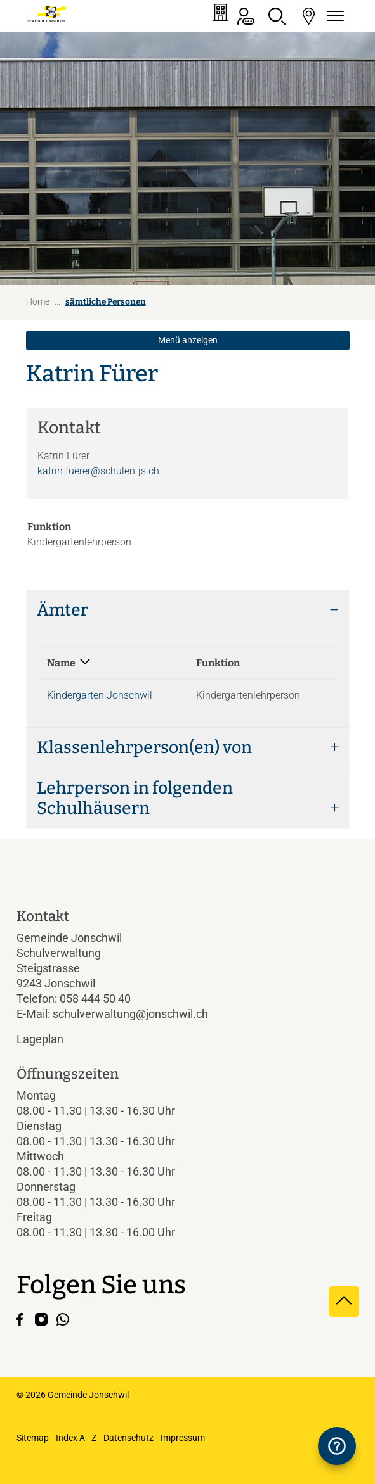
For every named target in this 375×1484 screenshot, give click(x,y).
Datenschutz (128, 1438)
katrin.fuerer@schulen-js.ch (98, 471)
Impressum (183, 1438)
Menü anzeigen (188, 340)
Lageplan (50, 1039)
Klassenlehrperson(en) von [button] (144, 747)
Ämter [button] (62, 610)
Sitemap (32, 1438)
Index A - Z (76, 1438)
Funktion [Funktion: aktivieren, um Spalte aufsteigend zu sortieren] (218, 663)
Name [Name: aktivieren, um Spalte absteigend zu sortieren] (61, 663)
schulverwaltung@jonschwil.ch (130, 1013)
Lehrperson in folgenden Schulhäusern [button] (135, 798)
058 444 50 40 (95, 998)
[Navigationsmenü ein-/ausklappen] (334, 16)
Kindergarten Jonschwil (99, 695)
